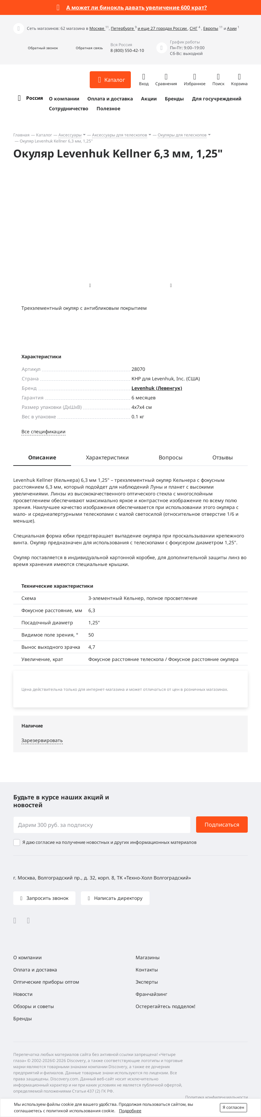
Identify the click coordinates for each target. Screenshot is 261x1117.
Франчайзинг (151, 994)
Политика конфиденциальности (216, 1097)
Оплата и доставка (110, 98)
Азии (232, 28)
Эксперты (147, 982)
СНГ (193, 28)
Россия (34, 98)
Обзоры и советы (33, 1006)
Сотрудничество (68, 108)
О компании (64, 98)
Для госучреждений (216, 98)
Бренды (174, 98)
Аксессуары (70, 135)
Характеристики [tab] (107, 457)
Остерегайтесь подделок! (165, 1006)
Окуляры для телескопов (182, 135)
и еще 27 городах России (163, 28)
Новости (23, 994)
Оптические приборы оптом (46, 982)
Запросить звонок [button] (46, 898)
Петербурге (123, 28)
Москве (97, 28)
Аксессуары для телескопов (119, 135)
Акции (149, 98)
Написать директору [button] (117, 898)
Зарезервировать (42, 740)
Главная (21, 135)
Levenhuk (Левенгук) (157, 388)
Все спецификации (43, 431)
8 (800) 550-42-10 (127, 50)
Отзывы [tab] (222, 457)
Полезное (108, 108)
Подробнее (130, 1111)
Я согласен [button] (233, 1107)
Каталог (44, 135)
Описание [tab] (42, 457)
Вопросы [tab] (170, 457)
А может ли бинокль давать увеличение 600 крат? (136, 7)
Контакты (147, 969)
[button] (35, 48)
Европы (210, 28)
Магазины (148, 957)
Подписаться (222, 824)
